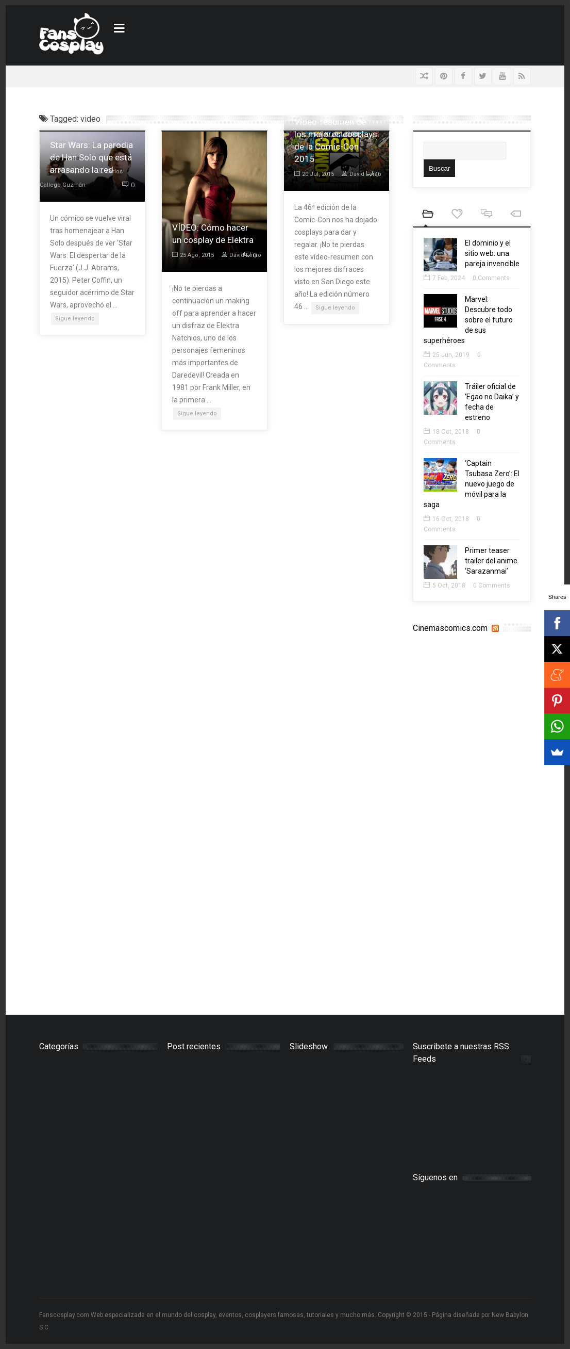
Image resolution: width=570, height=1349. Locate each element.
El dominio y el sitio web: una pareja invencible (492, 253)
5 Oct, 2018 (444, 585)
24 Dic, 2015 (70, 171)
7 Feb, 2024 (444, 278)
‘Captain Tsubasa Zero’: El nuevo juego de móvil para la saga (471, 484)
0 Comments (491, 278)
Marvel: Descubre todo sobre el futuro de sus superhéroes (468, 320)
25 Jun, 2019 (447, 355)
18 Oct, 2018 (446, 431)
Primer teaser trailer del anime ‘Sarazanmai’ (491, 560)
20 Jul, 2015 (314, 174)
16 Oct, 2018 (446, 519)
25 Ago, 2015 (193, 255)
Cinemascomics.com (450, 628)
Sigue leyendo (75, 318)
